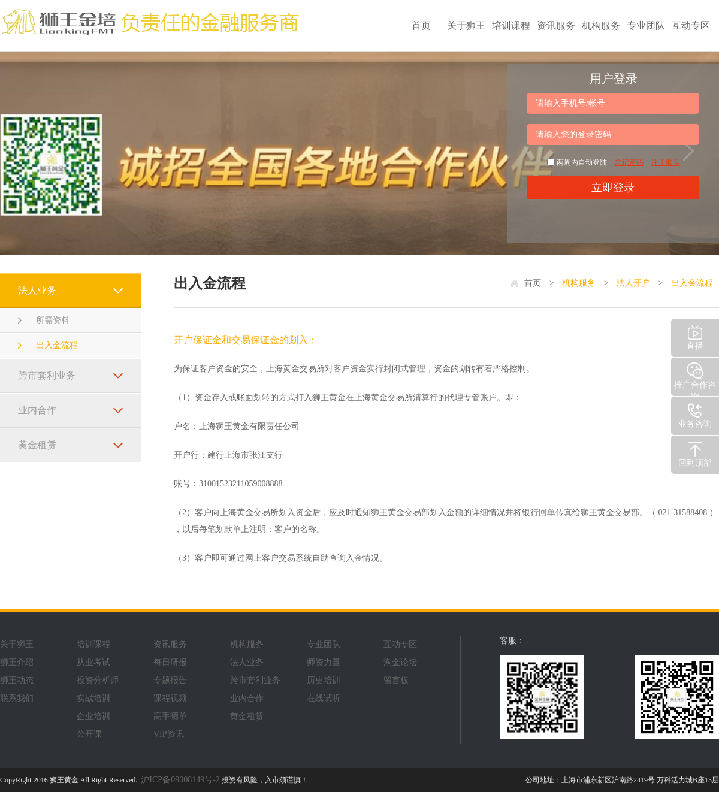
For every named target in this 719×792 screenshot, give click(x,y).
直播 (695, 336)
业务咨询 (695, 414)
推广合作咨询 (695, 378)
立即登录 (613, 188)
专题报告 (170, 680)
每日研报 (170, 662)
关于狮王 (466, 25)
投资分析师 (98, 680)
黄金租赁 (37, 445)
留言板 (396, 680)
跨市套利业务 (46, 375)
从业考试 (93, 662)
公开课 (89, 734)
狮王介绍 (17, 662)
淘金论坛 (400, 662)
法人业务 (37, 290)
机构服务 (601, 25)
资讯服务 (556, 25)
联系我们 (17, 698)
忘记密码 (629, 162)
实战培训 (93, 698)
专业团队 (646, 25)
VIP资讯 (168, 734)
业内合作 (37, 410)
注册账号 (665, 162)
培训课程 (511, 25)
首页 (421, 25)
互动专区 (691, 25)
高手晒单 (170, 716)
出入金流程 (57, 345)
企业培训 (93, 716)
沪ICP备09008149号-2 (180, 779)
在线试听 (323, 698)
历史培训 (323, 680)
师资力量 (323, 662)
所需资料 (53, 320)
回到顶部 (695, 453)
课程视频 (170, 698)
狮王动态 (17, 680)
